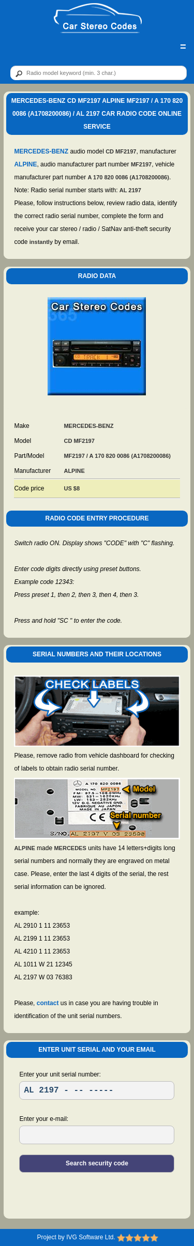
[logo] (97, 18)
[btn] (17, 73)
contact (48, 1003)
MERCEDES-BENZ (41, 151)
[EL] (96, 1135)
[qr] (98, 73)
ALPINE (25, 164)
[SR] (96, 1090)
